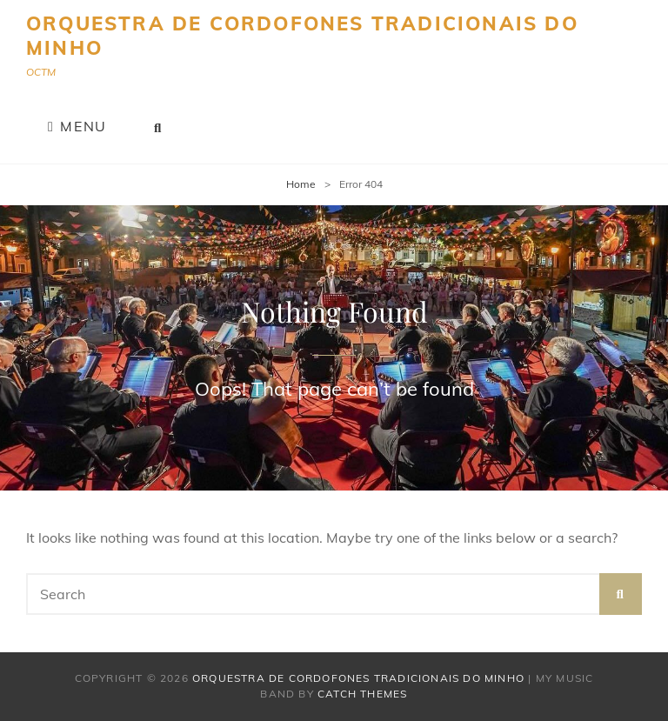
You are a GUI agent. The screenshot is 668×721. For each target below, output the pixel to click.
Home (301, 183)
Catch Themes (362, 693)
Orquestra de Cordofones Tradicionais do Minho (302, 35)
